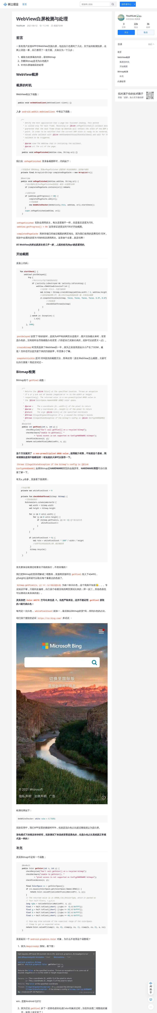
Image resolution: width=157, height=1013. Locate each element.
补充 (122, 72)
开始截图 (124, 63)
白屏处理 (121, 78)
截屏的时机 (125, 58)
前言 (120, 48)
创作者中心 (126, 4)
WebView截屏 (124, 54)
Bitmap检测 (123, 68)
